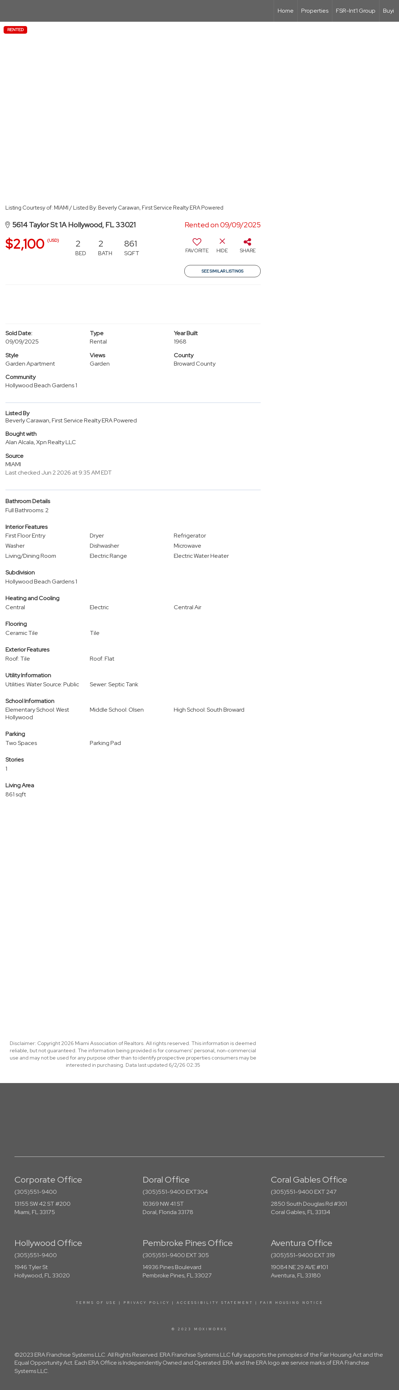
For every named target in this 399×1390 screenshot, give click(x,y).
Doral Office (166, 1179)
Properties (314, 10)
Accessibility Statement (215, 1303)
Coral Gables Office (309, 1179)
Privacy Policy (146, 1303)
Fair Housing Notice (291, 1303)
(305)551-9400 (35, 1192)
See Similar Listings (222, 271)
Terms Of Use (96, 1303)
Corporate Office (48, 1179)
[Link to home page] (9, 11)
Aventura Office (301, 1242)
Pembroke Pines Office (188, 1242)
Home (286, 10)
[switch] (197, 248)
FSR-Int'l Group (355, 10)
